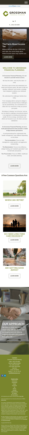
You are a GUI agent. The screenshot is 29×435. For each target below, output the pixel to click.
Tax (14, 387)
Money (14, 388)
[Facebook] (15, 21)
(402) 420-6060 (14, 24)
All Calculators (14, 395)
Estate (14, 384)
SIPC (2, 429)
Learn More (8, 57)
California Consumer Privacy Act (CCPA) (13, 417)
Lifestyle (14, 390)
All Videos (14, 393)
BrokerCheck (3, 400)
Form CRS (21, 396)
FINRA (25, 427)
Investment (14, 382)
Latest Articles (14, 391)
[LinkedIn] (13, 21)
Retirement (14, 381)
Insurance (14, 385)
